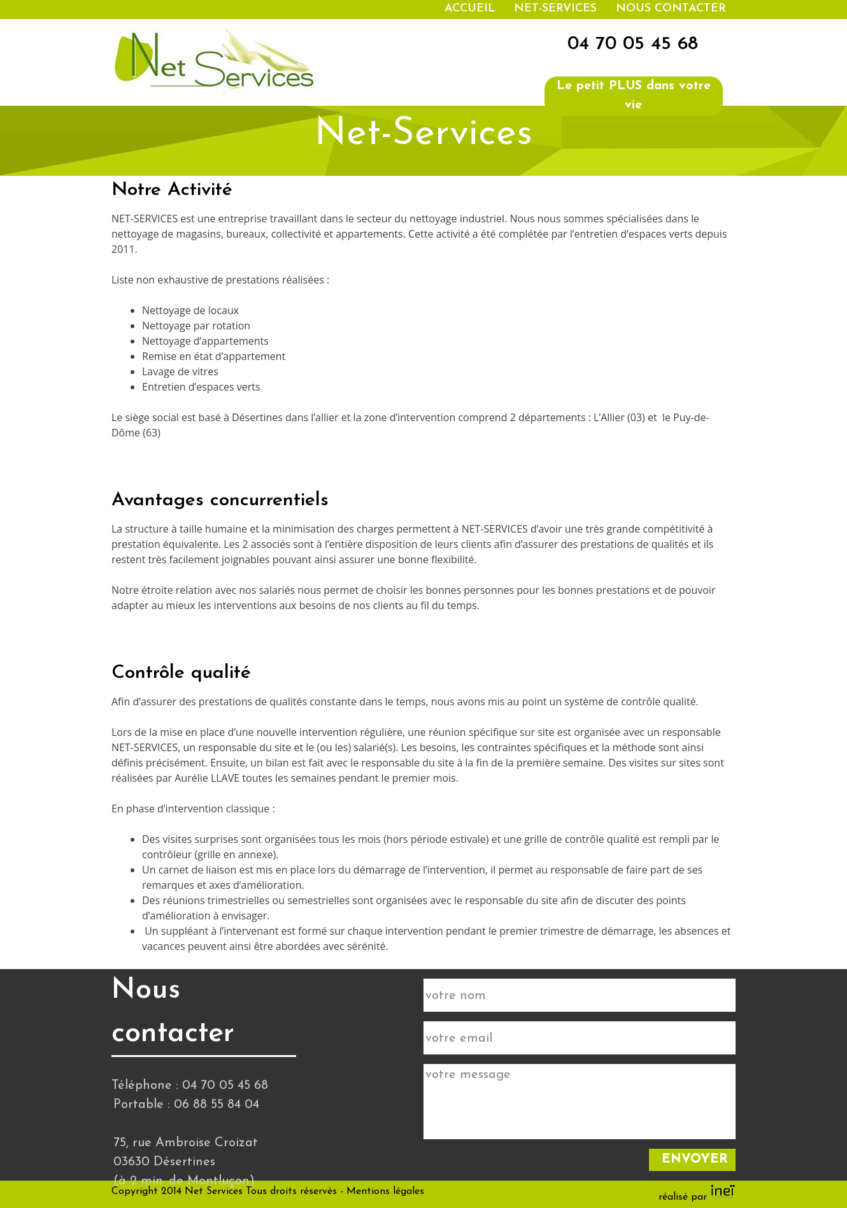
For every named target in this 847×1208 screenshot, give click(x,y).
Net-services (555, 9)
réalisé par (697, 1197)
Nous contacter (671, 9)
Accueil (470, 9)
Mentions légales (385, 1191)
